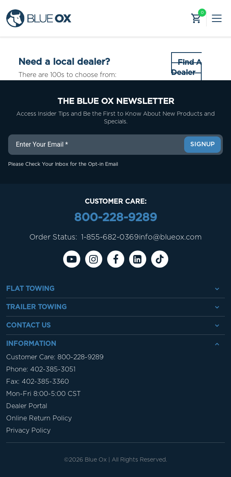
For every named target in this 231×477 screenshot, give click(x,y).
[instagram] (93, 259)
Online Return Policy (39, 418)
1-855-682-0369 (110, 237)
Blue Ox (96, 460)
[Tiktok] (159, 259)
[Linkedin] (137, 259)
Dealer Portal (26, 406)
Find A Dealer (186, 68)
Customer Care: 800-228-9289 (54, 357)
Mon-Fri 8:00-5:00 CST (43, 394)
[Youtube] (71, 259)
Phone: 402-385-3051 (40, 369)
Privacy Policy (28, 430)
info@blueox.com (170, 237)
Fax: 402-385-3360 (37, 381)
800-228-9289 (115, 218)
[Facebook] (115, 259)
